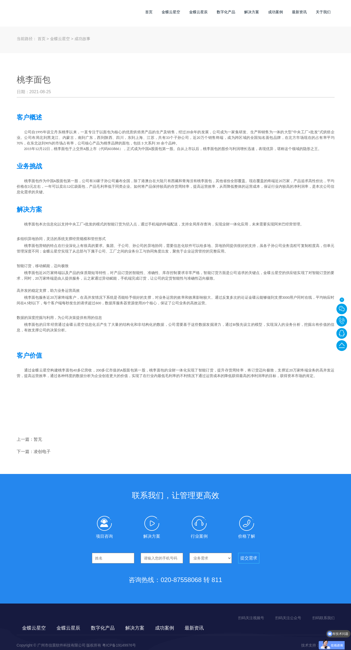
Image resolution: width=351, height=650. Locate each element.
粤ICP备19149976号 (119, 645)
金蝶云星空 (171, 12)
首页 (149, 12)
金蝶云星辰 (198, 12)
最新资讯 (299, 12)
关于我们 (323, 12)
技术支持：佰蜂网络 (318, 645)
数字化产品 (226, 12)
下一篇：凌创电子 (34, 451)
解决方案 (251, 12)
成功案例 (275, 12)
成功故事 (82, 38)
